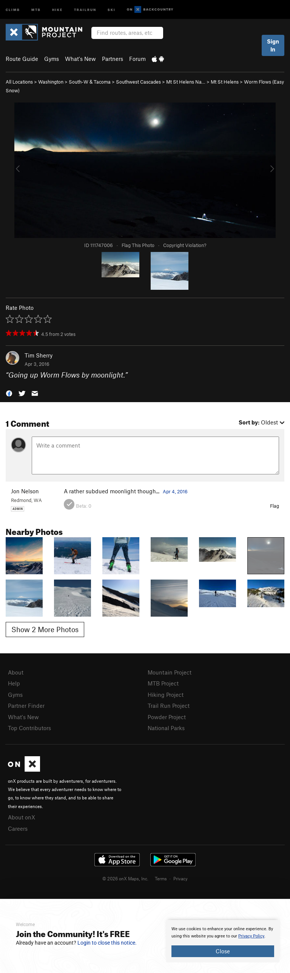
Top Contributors (29, 727)
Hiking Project (166, 694)
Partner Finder (26, 705)
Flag (274, 506)
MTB (36, 9)
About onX (21, 817)
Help (14, 683)
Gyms (51, 58)
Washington (50, 82)
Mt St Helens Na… (185, 82)
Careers (18, 828)
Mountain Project (169, 672)
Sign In (273, 45)
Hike (57, 9)
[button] (9, 392)
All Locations (19, 82)
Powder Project (167, 716)
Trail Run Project (169, 705)
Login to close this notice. (107, 943)
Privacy (180, 878)
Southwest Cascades (138, 82)
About (15, 672)
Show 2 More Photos (45, 629)
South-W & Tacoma (90, 82)
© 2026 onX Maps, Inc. (125, 878)
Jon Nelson (25, 491)
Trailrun (85, 9)
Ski (112, 9)
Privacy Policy (251, 936)
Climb (13, 9)
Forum (137, 58)
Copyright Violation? (184, 245)
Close (223, 951)
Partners (112, 58)
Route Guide (22, 58)
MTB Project (163, 683)
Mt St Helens (225, 82)
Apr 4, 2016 (175, 491)
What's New (80, 58)
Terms (161, 878)
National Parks (166, 727)
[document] (222, 941)
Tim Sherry (38, 355)
